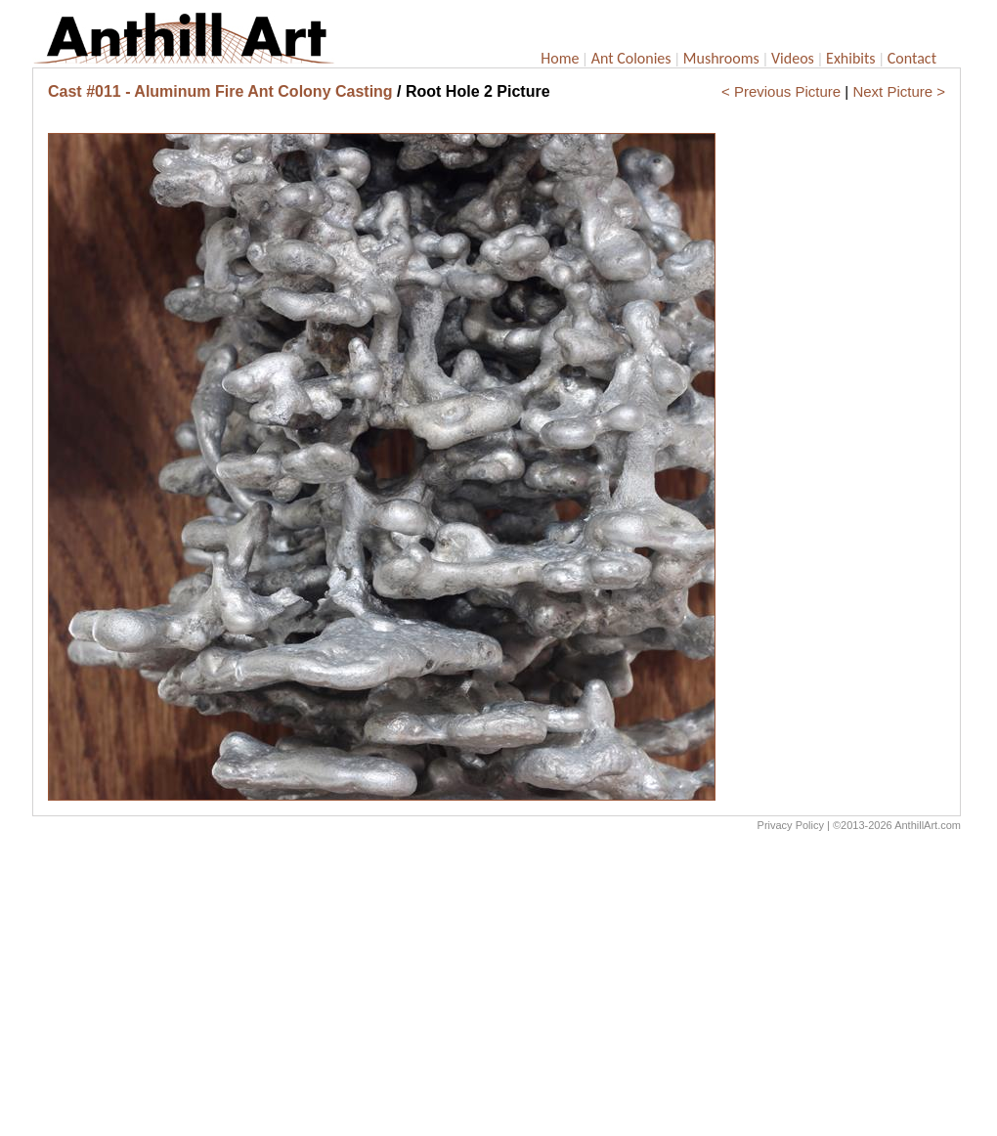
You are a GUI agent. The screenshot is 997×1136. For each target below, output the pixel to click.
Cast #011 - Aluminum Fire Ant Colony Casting (220, 91)
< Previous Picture (781, 91)
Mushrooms (721, 58)
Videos (792, 58)
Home (560, 58)
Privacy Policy (791, 825)
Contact (912, 58)
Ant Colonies (631, 58)
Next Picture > (898, 91)
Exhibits (851, 58)
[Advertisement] (496, 988)
